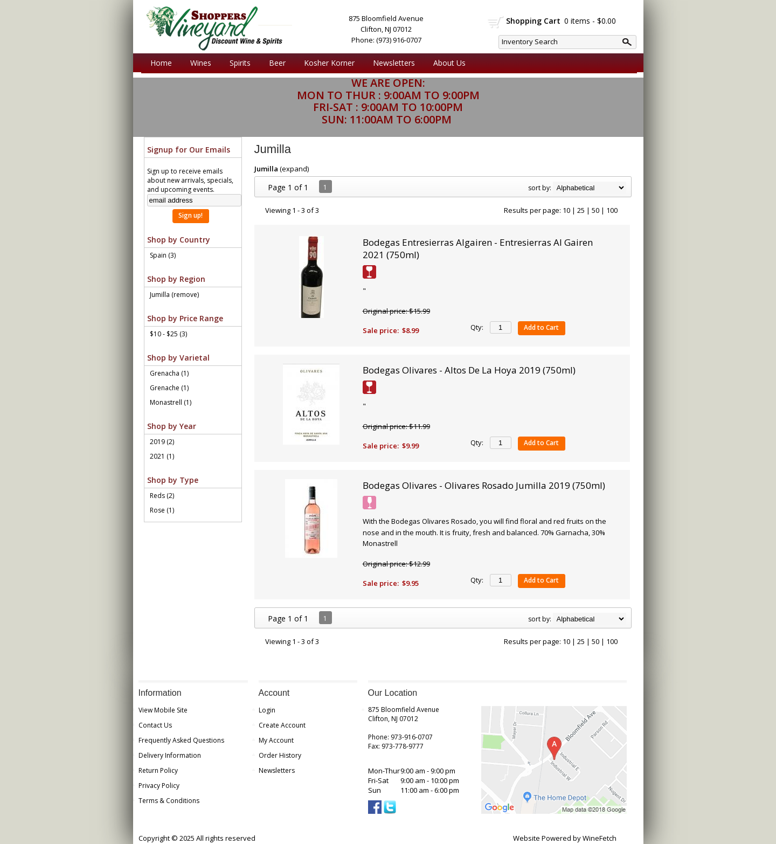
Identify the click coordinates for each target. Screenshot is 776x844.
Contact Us (155, 725)
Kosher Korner (326, 63)
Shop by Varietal (178, 357)
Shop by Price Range (185, 318)
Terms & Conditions (168, 800)
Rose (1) (162, 510)
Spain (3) (163, 255)
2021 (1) (162, 456)
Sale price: (381, 330)
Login (267, 710)
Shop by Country (178, 239)
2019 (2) (162, 441)
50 (595, 210)
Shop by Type (172, 480)
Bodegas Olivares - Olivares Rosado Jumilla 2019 (484, 485)
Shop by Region (176, 279)
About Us (446, 63)
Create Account (282, 725)
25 (581, 210)
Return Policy (158, 770)
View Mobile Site (163, 710)
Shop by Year (171, 426)
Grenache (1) (169, 387)
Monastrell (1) (170, 402)
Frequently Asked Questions (181, 740)
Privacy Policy (158, 785)
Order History (280, 755)
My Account (276, 740)
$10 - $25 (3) (168, 333)
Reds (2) (162, 495)
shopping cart (496, 22)
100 (612, 210)
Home (161, 63)
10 (566, 210)
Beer (274, 63)
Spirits (237, 63)
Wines (198, 63)
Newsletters (394, 63)
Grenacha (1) (169, 373)
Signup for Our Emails (188, 149)
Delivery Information (169, 755)
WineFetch (599, 838)
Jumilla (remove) (174, 294)
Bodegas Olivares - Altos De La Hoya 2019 (469, 370)
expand (294, 169)
